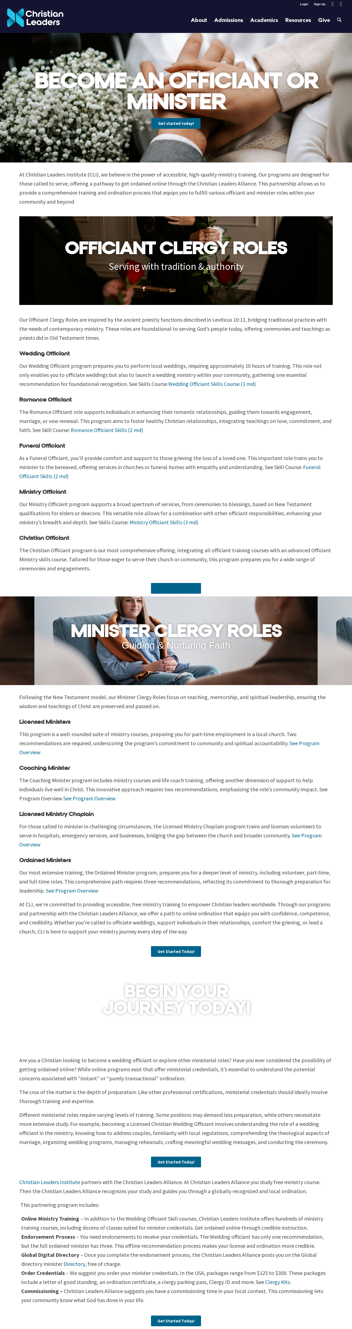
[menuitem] (304, 4)
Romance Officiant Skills (106, 430)
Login (304, 4)
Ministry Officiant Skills (164, 522)
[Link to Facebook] (332, 4)
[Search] (339, 21)
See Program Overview (89, 798)
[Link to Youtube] (341, 4)
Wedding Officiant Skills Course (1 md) (212, 383)
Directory (74, 1263)
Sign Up (320, 4)
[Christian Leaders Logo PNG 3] (35, 21)
